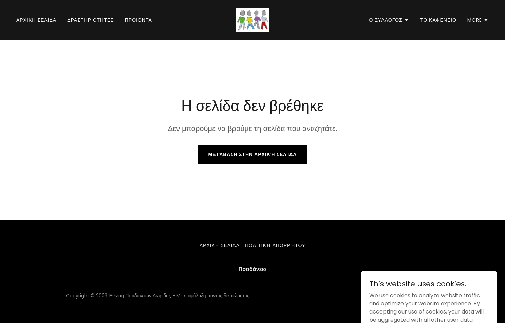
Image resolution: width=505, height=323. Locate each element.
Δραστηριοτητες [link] (90, 20)
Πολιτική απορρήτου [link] (275, 245)
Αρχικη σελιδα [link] (36, 20)
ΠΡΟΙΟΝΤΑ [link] (138, 20)
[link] (252, 19)
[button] (389, 20)
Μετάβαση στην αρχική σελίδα (252, 154)
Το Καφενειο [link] (438, 20)
